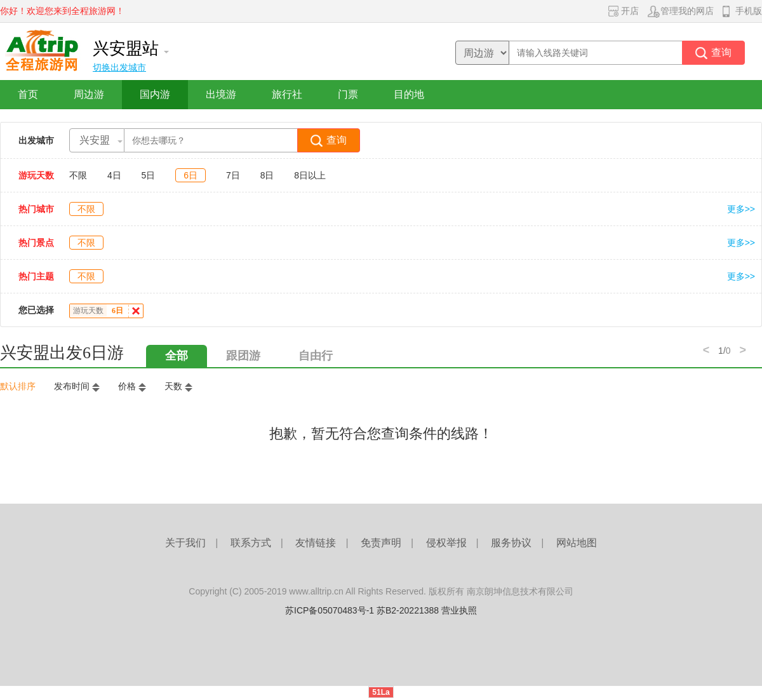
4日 (114, 175)
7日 (233, 175)
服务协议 (511, 542)
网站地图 (576, 542)
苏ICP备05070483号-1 (329, 610)
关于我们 (185, 542)
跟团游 (243, 355)
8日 (267, 175)
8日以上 (310, 175)
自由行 (315, 355)
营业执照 (459, 610)
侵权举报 (446, 542)
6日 (190, 175)
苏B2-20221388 (408, 610)
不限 (78, 175)
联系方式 (251, 542)
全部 (176, 355)
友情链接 (315, 542)
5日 (149, 175)
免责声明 (381, 542)
